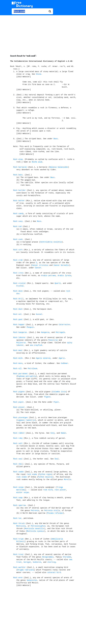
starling (51, 562)
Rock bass (18, 175)
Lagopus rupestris (26, 420)
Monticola (21, 526)
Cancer (38, 268)
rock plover (60, 490)
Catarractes (64, 325)
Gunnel (39, 314)
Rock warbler (19, 567)
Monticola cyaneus (35, 531)
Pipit (56, 402)
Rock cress (18, 273)
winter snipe (22, 492)
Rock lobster (19, 338)
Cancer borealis (61, 265)
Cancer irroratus (40, 265)
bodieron (37, 562)
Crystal (20, 286)
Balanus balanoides (58, 167)
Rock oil (17, 368)
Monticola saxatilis (34, 529)
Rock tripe (18, 539)
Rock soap (18, 498)
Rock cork (18, 250)
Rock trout (18, 554)
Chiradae (67, 557)
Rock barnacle (20, 167)
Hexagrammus (48, 557)
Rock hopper (19, 325)
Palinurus (21, 343)
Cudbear (64, 363)
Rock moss (18, 363)
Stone (38, 74)
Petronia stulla (52, 511)
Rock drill (18, 299)
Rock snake (18, 472)
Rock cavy (18, 221)
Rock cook (18, 239)
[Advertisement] (43, 33)
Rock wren (18, 578)
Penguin (30, 327)
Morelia (67, 480)
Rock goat (18, 319)
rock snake (32, 474)
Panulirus (53, 340)
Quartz (58, 283)
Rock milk (18, 358)
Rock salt (18, 443)
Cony (52, 433)
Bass (56, 139)
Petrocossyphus (38, 526)
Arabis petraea (48, 276)
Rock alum (18, 159)
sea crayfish (36, 345)
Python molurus (45, 477)
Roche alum (37, 162)
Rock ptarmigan (20, 418)
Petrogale (60, 332)
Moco (39, 221)
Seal (57, 459)
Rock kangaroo (20, 332)
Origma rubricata (25, 570)
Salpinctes (32, 580)
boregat (27, 562)
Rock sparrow (19, 505)
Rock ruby (18, 438)
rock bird (48, 490)
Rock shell (18, 464)
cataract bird (54, 572)
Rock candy (18, 214)
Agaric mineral (43, 358)
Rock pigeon (19, 392)
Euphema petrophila (26, 376)
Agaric (62, 358)
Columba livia (59, 392)
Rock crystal (19, 283)
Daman (63, 433)
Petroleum (32, 368)
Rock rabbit (19, 433)
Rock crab (18, 260)
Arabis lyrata (64, 276)
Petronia (35, 511)
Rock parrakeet (20, 374)
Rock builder (19, 190)
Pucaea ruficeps (55, 513)
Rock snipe (18, 487)
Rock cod (17, 226)
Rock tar (17, 518)
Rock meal (18, 350)
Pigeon (47, 397)
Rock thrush (19, 523)
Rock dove (18, 291)
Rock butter (19, 201)
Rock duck (18, 309)
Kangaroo (45, 332)
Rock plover (19, 407)
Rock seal (18, 459)
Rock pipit (18, 402)
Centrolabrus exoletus (51, 242)
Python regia (45, 474)
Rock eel (17, 314)
